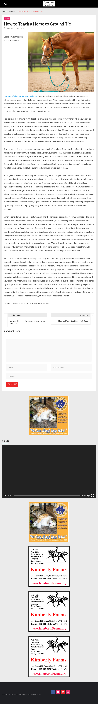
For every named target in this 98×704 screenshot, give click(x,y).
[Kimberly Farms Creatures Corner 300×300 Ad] (49, 566)
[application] (49, 471)
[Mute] (88, 495)
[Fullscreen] (92, 495)
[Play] (5, 495)
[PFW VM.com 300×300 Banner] (49, 415)
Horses (6, 18)
